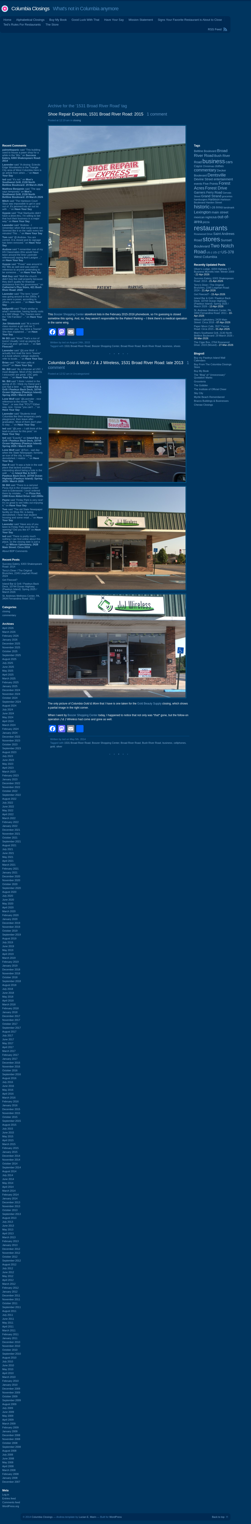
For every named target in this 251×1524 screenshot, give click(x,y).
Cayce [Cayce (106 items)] (198, 166)
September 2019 (11, 934)
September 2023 (11, 748)
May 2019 (7, 950)
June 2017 (8, 1039)
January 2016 (10, 1105)
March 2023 (9, 771)
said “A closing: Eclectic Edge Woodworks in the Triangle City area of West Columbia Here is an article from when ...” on (22, 170)
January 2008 (10, 1478)
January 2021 (10, 872)
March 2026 (9, 632)
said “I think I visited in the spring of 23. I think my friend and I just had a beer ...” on (22, 388)
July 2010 (7, 1361)
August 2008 (9, 1450)
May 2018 (7, 996)
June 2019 (8, 946)
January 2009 (10, 1431)
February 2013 (10, 1241)
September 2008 (11, 1446)
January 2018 (10, 1012)
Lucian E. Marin (87, 1517)
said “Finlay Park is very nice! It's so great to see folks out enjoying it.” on (22, 503)
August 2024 (9, 705)
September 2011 (11, 1307)
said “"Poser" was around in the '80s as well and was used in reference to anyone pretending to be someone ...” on (22, 268)
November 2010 (11, 1346)
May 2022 (7, 810)
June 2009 (8, 1412)
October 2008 (10, 1443)
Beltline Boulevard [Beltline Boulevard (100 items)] (205, 151)
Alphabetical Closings (30, 19)
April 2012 (8, 1280)
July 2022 (7, 802)
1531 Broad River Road (77, 346)
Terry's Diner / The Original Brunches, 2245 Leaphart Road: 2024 (20, 573)
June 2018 (8, 992)
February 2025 (10, 682)
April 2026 (8, 628)
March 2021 (9, 864)
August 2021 (9, 845)
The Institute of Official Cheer (210, 389)
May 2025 (7, 670)
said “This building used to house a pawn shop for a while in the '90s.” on (21, 155)
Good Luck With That (85, 19)
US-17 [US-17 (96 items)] (217, 252)
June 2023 (8, 760)
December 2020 (11, 876)
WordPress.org (10, 1506)
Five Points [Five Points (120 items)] (210, 183)
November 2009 (11, 1392)
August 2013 (9, 1218)
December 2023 (11, 736)
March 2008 (9, 1470)
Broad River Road (131, 346)
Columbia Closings (30, 8)
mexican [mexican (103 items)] (199, 217)
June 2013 (8, 1225)
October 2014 (10, 1163)
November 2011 (11, 1299)
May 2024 (7, 717)
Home (7, 19)
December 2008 (11, 1435)
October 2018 (10, 977)
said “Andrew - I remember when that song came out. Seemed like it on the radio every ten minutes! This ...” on (22, 229)
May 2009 (7, 1415)
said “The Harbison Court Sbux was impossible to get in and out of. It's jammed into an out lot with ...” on (21, 205)
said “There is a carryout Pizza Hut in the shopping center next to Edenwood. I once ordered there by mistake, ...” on (22, 490)
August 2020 (9, 892)
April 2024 (8, 721)
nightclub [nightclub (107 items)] (211, 217)
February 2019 (10, 961)
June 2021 (8, 853)
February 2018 (10, 1008)
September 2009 (11, 1400)
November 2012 (11, 1252)
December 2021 (11, 829)
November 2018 (11, 973)
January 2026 (10, 639)
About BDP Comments (14, 551)
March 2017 (9, 1051)
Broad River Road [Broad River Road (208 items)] (210, 153)
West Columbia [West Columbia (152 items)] (205, 257)
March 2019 (9, 957)
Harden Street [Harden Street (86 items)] (214, 202)
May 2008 (7, 1462)
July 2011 (7, 1315)
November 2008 (11, 1439)
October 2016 (10, 1070)
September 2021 (11, 841)
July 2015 (7, 1128)
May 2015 (7, 1136)
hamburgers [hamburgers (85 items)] (200, 199)
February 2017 (10, 1055)
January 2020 (10, 919)
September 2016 (11, 1074)
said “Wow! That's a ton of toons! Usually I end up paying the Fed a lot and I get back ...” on (21, 342)
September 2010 (11, 1353)
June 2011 (8, 1318)
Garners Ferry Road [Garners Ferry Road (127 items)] (208, 192)
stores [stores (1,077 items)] (211, 239)
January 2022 (10, 826)
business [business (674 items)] (213, 161)
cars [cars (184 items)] (229, 162)
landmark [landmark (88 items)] (229, 207)
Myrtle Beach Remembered (209, 397)
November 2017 (11, 1020)
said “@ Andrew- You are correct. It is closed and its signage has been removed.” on (21, 241)
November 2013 (11, 1206)
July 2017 (7, 1035)
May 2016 (7, 1089)
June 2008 (8, 1458)
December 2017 (11, 1016)
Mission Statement (140, 19)
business (167, 346)
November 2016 (11, 1066)
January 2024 (10, 732)
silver (59, 746)
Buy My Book (58, 19)
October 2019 (10, 930)
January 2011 (10, 1338)
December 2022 (11, 783)
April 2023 (8, 767)
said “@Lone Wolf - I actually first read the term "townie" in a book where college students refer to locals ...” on (22, 354)
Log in (5, 1494)
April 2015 (8, 1140)
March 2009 (9, 1423)
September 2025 (11, 655)
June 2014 (8, 1179)
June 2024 (8, 713)
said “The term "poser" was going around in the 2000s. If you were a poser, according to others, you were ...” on (21, 299)
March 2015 (9, 1144)
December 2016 (11, 1062)
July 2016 (7, 1082)
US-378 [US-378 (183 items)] (227, 252)
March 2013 (9, 1237)
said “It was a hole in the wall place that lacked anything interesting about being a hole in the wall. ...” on (22, 473)
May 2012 (7, 1276)
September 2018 (11, 981)
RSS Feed (215, 29)
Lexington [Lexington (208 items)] (202, 212)
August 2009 (9, 1404)
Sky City (198, 393)
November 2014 (11, 1159)
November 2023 (11, 740)
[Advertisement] (125, 67)
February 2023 (10, 775)
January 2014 (10, 1198)
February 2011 (10, 1334)
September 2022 (11, 795)
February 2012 (10, 1287)
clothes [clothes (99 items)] (219, 166)
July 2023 (7, 756)
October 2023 (10, 744)
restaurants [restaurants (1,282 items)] (210, 228)
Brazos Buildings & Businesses (211, 400)
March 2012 (9, 1283)
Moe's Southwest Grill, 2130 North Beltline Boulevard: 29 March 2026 (213, 334)
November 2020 (11, 880)
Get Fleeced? (9, 579)
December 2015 (11, 1109)
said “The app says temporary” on (22, 192)
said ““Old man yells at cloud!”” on (18, 364)
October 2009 (10, 1396)
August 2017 (9, 1031)
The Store (52, 24)
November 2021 (11, 833)
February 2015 (10, 1148)
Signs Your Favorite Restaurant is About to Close (190, 19)
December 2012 (11, 1249)
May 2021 (7, 857)
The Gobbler (201, 385)
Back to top (218, 1517)
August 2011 (9, 1311)
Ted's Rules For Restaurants (22, 24)
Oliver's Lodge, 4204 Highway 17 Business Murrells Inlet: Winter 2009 (214, 270)
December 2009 (11, 1388)
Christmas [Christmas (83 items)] (208, 166)
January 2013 (10, 1245)
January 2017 (10, 1058)
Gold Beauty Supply (149, 703)
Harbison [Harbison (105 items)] (214, 199)
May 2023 (7, 763)
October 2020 (10, 884)
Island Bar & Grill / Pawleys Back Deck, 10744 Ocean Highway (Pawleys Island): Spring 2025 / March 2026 (20, 587)
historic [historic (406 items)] (201, 207)
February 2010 (10, 1380)
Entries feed (9, 1498)
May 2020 (7, 903)
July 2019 (7, 942)
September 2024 (11, 701)
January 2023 (10, 779)
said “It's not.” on (22, 182)
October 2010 (10, 1349)
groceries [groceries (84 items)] (227, 196)
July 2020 (7, 895)
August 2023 (9, 752)
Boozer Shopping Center (69, 314)
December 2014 (11, 1155)
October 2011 (10, 1303)
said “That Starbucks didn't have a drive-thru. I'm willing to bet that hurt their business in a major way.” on (21, 217)
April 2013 (8, 1233)
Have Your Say (114, 19)
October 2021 (10, 837)
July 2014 (7, 1175)
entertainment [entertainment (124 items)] (223, 179)
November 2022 (11, 787)
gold (52, 746)
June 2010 (8, 1365)
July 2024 (7, 709)
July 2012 (7, 1268)
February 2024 (10, 729)
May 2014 (7, 1183)
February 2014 (10, 1194)
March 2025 (9, 678)
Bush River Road (151, 346)
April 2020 (8, 907)
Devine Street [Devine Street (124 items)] (203, 179)
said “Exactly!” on (22, 441)
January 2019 (10, 965)
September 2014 (11, 1167)
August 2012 (9, 1264)
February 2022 (10, 822)
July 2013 (7, 1221)
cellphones (180, 742)
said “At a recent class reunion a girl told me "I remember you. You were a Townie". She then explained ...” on (22, 329)
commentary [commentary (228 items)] (205, 170)
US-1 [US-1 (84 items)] (209, 252)
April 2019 (8, 954)
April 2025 (8, 674)
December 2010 (11, 1342)
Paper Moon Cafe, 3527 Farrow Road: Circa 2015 (211, 327)
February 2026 (10, 635)
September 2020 (11, 888)
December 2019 (11, 923)
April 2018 (8, 1000)
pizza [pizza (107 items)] (206, 222)
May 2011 (7, 1322)
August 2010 (9, 1357)
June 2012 (8, 1272)
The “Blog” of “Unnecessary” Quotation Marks (209, 376)
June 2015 (8, 1132)
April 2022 (8, 814)
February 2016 (10, 1101)
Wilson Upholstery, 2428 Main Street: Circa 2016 (210, 321)
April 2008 (8, 1466)
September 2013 (11, 1214)
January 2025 (10, 686)
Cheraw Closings (203, 404)
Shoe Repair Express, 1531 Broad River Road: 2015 (95, 114)
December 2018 (11, 969)
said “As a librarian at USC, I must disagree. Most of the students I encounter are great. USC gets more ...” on (22, 373)
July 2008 (7, 1454)
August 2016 (9, 1078)
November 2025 (11, 647)
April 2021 (8, 860)
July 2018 (7, 989)
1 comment (157, 114)
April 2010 (8, 1373)
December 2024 (11, 690)
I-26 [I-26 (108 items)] (212, 207)
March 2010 (9, 1377)
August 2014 (9, 1171)
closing (6, 611)
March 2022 (9, 818)
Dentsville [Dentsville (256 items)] (216, 175)
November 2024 (11, 694)
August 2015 (9, 1124)
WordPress (115, 1517)
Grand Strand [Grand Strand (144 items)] (211, 196)
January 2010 (10, 1384)
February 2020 (10, 915)
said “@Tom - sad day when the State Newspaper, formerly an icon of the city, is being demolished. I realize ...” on (22, 455)
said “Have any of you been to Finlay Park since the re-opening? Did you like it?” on (21, 528)
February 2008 (10, 1474)
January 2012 (10, 1291)
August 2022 (9, 798)
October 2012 (10, 1256)
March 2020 (9, 911)
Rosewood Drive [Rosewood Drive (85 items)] (203, 234)
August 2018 (9, 985)
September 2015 (11, 1120)
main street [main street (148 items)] (220, 212)
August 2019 (9, 938)
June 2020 (8, 899)
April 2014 (8, 1186)
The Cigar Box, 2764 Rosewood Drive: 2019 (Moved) (212, 343)
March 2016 (9, 1097)
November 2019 (11, 926)
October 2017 (10, 1023)
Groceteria (200, 381)
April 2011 (8, 1326)
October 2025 (10, 651)
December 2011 (11, 1295)
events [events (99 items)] (198, 183)
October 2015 (10, 1117)
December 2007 (11, 1481)
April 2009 (8, 1419)
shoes (177, 346)
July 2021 (7, 849)
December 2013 (11, 1202)
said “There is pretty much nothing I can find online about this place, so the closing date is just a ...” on (21, 542)
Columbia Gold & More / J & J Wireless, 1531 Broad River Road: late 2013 (115, 362)
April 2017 (8, 1047)
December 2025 (11, 643)
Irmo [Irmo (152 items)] (219, 207)
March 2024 (9, 725)
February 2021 (10, 868)
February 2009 (10, 1427)
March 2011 (9, 1330)
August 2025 (9, 659)
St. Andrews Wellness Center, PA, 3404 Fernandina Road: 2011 (21, 597)
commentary (9, 615)
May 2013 (7, 1229)
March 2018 (9, 1004)
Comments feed (11, 1502)
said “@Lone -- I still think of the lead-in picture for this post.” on (22, 431)
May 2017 (7, 1043)
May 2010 (7, 1369)
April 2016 (8, 1093)
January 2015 (10, 1152)
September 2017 (11, 1027)
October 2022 (10, 791)
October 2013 (10, 1210)
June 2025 (8, 666)
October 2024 (10, 697)
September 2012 (11, 1260)
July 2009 (7, 1408)
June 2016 (8, 1086)
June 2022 (8, 806)
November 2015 (11, 1113)
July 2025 (7, 663)
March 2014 (9, 1190)
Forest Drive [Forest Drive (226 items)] (216, 188)
